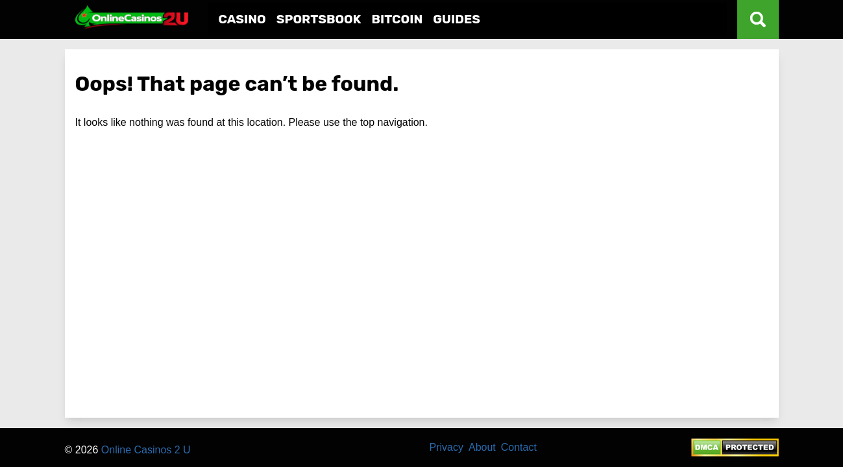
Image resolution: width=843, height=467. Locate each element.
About (482, 447)
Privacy (446, 447)
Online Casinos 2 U (146, 449)
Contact (519, 447)
